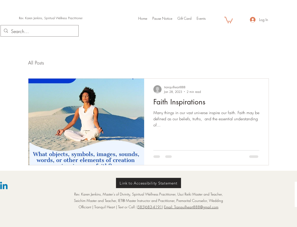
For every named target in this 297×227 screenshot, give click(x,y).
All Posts (36, 63)
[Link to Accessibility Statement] (148, 183)
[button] (228, 19)
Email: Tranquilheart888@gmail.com (191, 206)
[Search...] (39, 31)
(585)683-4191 (149, 206)
